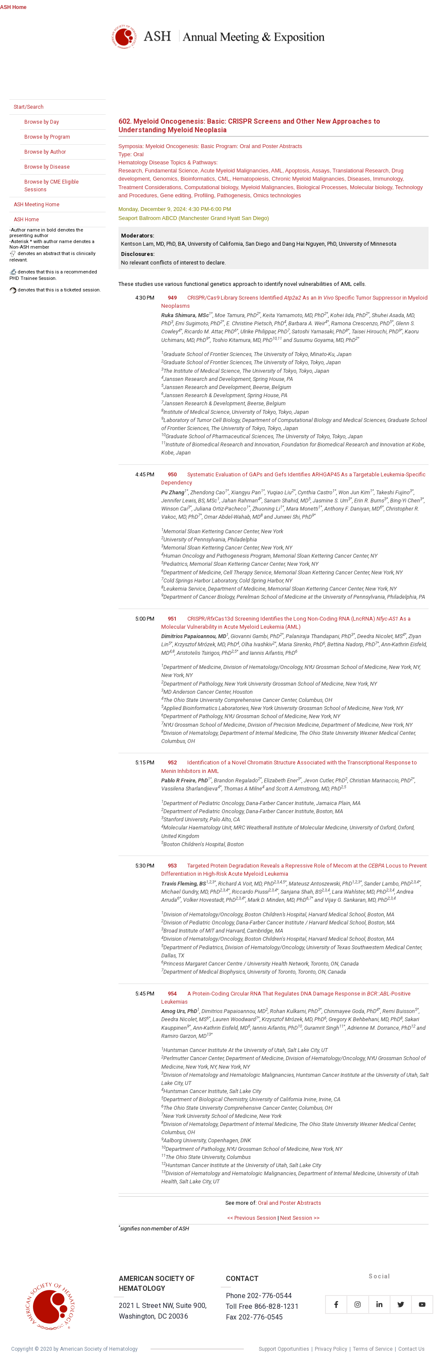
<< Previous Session (251, 1218)
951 (172, 618)
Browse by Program (47, 137)
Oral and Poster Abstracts (289, 1203)
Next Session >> (300, 1218)
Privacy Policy (331, 1349)
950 (172, 474)
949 (172, 297)
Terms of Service (373, 1349)
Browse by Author (45, 152)
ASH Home (13, 7)
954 (172, 993)
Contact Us (411, 1349)
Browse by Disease (47, 167)
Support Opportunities (284, 1349)
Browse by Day (41, 122)
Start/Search (29, 107)
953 (172, 865)
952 (172, 762)
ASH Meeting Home (36, 205)
